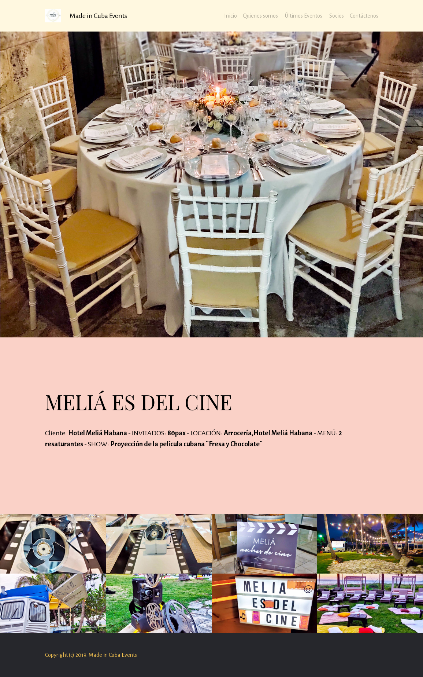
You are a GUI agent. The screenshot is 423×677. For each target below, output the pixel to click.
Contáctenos (364, 16)
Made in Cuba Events (98, 15)
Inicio (230, 16)
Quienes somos (261, 16)
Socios (336, 16)
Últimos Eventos (304, 16)
